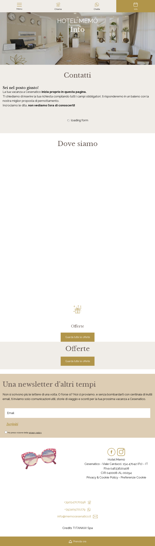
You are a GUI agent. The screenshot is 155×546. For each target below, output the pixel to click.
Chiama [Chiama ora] (58, 6)
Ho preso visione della (25, 432)
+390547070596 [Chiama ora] (77, 502)
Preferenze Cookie (133, 477)
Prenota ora (77, 541)
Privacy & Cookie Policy (102, 477)
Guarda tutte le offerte (77, 337)
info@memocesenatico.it (78, 516)
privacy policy (35, 432)
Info (135, 6)
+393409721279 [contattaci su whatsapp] (78, 509)
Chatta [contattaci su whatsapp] (96, 6)
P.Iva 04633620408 (116, 468)
